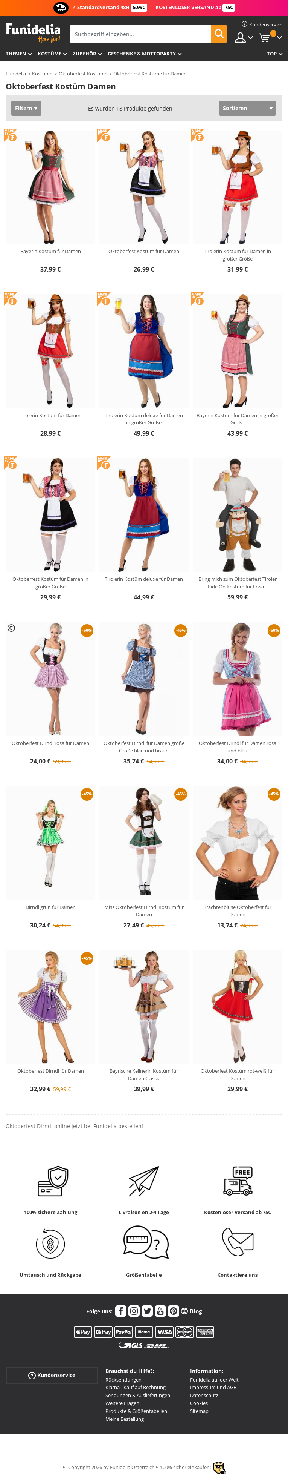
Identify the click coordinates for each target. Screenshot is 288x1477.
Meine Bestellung (124, 1419)
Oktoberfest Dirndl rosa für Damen (50, 743)
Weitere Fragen (122, 1403)
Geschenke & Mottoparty (142, 53)
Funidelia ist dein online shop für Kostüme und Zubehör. (33, 33)
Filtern (23, 108)
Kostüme (49, 53)
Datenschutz (204, 1395)
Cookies (199, 1403)
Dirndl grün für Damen (51, 907)
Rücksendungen (123, 1379)
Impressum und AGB (213, 1387)
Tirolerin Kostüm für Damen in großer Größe (237, 255)
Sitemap (199, 1411)
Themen (16, 53)
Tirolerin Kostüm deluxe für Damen (144, 579)
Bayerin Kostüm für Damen (50, 251)
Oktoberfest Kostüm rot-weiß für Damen (237, 1074)
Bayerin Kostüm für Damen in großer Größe (238, 419)
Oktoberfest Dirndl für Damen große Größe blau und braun (144, 747)
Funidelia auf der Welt (214, 1379)
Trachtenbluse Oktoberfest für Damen (237, 911)
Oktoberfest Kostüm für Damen (143, 251)
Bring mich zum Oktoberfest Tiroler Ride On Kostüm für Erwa (237, 583)
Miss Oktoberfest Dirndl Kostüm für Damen (144, 911)
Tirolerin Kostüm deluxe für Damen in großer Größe (144, 419)
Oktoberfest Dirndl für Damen (50, 1070)
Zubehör (84, 53)
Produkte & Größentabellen (136, 1411)
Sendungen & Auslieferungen (137, 1395)
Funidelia (16, 73)
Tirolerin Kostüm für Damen (51, 415)
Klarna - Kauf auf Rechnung (135, 1387)
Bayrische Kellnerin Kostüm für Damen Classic (144, 1074)
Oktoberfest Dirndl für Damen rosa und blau (237, 747)
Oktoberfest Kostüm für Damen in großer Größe (50, 583)
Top (272, 53)
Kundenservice (51, 1375)
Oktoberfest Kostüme (83, 73)
